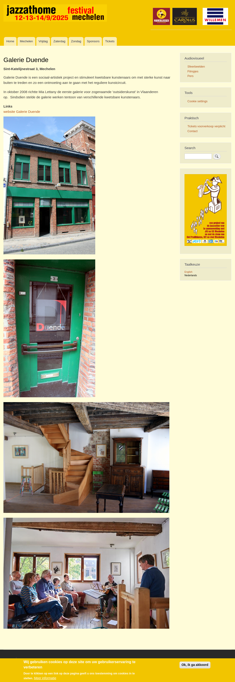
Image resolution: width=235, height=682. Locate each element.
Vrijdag (43, 41)
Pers (190, 76)
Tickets (110, 41)
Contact (192, 131)
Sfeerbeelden (196, 66)
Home (10, 41)
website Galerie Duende (21, 112)
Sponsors (93, 41)
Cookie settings (197, 101)
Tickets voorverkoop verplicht (206, 126)
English (188, 271)
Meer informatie (45, 678)
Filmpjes (193, 71)
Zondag (76, 41)
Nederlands (191, 275)
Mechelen (26, 41)
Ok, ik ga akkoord (195, 665)
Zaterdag (59, 41)
